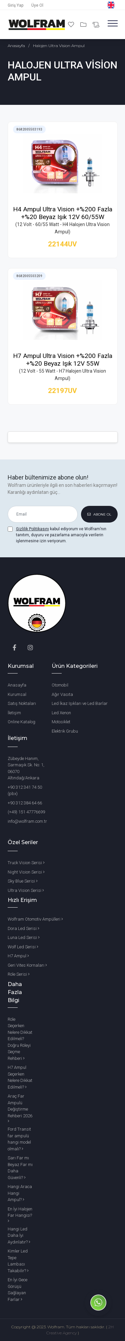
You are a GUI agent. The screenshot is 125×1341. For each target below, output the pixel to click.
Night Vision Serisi (26, 872)
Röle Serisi (19, 974)
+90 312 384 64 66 (25, 802)
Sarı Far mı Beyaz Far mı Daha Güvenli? (20, 1167)
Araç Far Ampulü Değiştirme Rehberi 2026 (20, 1108)
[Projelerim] (84, 24)
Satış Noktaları (22, 703)
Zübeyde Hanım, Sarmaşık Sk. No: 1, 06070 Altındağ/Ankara (26, 768)
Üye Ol (37, 5)
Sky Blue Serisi (23, 881)
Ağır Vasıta (62, 694)
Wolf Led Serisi (23, 946)
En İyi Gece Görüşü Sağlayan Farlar (17, 1289)
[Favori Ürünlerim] (71, 24)
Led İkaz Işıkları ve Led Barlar (80, 703)
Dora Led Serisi (23, 928)
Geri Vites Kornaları (27, 965)
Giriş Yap (15, 5)
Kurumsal (17, 694)
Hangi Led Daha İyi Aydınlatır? (19, 1235)
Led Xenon (61, 712)
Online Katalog (21, 721)
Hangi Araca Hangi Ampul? (20, 1193)
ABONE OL (99, 514)
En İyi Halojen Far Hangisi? (20, 1214)
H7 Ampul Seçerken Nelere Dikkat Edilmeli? (20, 1077)
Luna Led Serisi (24, 937)
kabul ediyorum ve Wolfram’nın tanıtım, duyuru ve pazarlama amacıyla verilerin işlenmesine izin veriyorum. (61, 535)
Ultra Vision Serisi (26, 890)
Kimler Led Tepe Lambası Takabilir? (18, 1261)
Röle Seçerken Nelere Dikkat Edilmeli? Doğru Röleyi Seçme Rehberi (20, 1039)
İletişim (14, 712)
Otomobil (60, 685)
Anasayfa (16, 45)
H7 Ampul (18, 955)
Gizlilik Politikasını (32, 529)
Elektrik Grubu (65, 731)
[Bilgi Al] (96, 25)
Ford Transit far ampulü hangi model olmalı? (19, 1139)
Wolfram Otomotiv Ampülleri (35, 919)
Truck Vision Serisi (26, 862)
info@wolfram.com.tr (27, 821)
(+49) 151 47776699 (26, 811)
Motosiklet (61, 721)
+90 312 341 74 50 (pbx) (25, 790)
